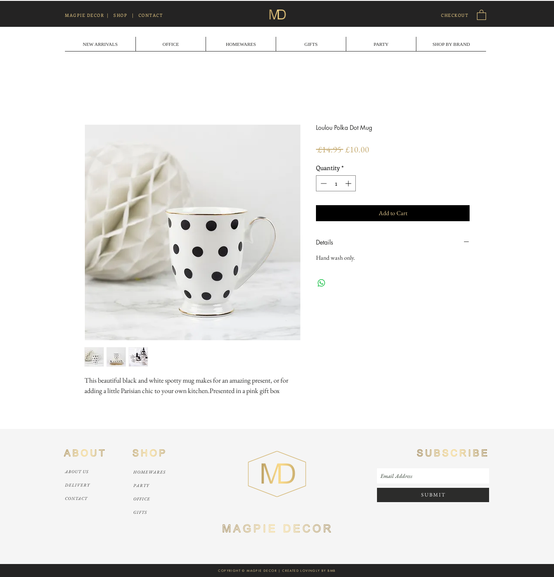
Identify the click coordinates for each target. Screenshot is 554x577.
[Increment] (349, 183)
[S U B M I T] (433, 495)
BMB (331, 571)
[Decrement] (322, 183)
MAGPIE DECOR (84, 15)
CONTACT (150, 15)
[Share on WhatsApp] (321, 283)
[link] (481, 14)
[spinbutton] (336, 183)
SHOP (120, 15)
